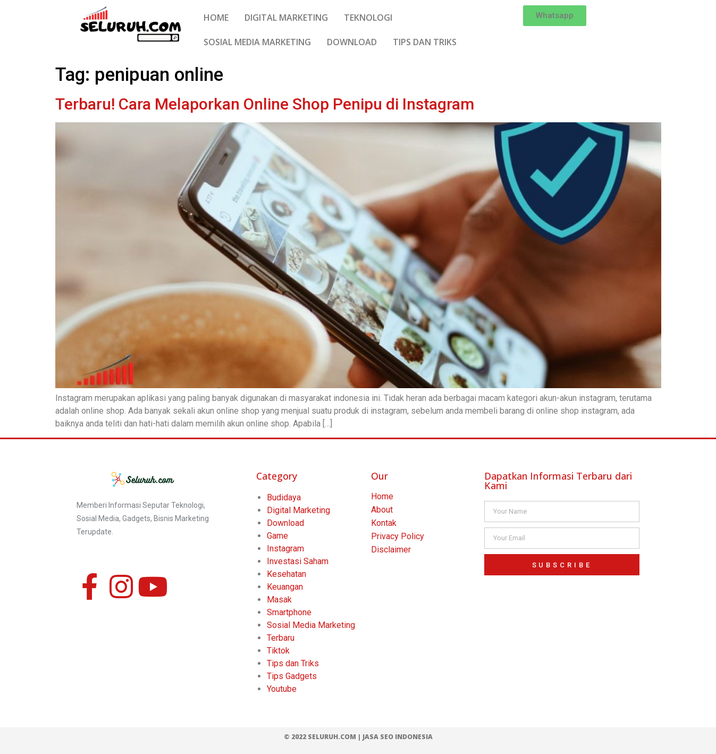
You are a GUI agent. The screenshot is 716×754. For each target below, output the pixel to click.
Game (277, 536)
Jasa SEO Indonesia (398, 736)
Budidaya (284, 497)
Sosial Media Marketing (311, 625)
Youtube (282, 689)
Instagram (285, 548)
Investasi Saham (297, 561)
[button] (554, 15)
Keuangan (285, 587)
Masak (279, 599)
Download (285, 523)
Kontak (384, 523)
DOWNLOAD (352, 42)
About (382, 510)
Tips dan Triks (293, 663)
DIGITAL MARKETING (286, 17)
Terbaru (280, 638)
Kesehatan (286, 574)
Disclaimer (391, 549)
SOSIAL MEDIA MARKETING (257, 42)
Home (382, 496)
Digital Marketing (298, 510)
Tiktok (278, 651)
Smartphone (289, 612)
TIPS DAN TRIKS (425, 42)
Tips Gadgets (292, 676)
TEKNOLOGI (368, 17)
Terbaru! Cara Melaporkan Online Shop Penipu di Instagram (264, 104)
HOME (216, 17)
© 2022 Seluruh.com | (323, 736)
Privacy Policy (397, 536)
